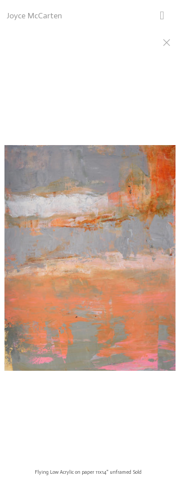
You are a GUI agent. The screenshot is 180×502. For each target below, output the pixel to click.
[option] (90, 262)
